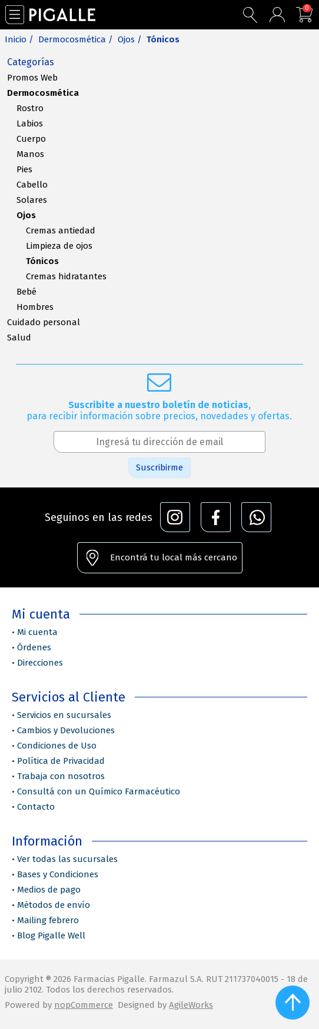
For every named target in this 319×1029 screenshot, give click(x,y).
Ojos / (130, 39)
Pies (24, 169)
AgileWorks (191, 1005)
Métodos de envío (53, 905)
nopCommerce (83, 1005)
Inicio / (19, 39)
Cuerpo (31, 138)
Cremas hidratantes (66, 276)
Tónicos (42, 261)
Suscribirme (159, 467)
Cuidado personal (43, 322)
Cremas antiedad (60, 230)
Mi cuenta (37, 632)
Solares (31, 200)
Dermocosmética (43, 93)
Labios (29, 123)
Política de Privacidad (61, 761)
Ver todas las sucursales (67, 859)
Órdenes (34, 647)
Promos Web (32, 77)
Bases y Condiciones (57, 874)
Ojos (26, 215)
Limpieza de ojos (59, 245)
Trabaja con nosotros (61, 776)
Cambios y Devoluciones (66, 730)
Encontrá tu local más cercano (173, 557)
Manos (30, 154)
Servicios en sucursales (64, 715)
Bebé (26, 291)
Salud (19, 337)
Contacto (36, 806)
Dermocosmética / (75, 39)
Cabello (32, 184)
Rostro (30, 108)
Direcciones (40, 662)
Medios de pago (49, 889)
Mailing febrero (48, 920)
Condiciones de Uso (57, 745)
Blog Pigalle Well (51, 935)
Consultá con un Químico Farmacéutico (98, 791)
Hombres (35, 307)
